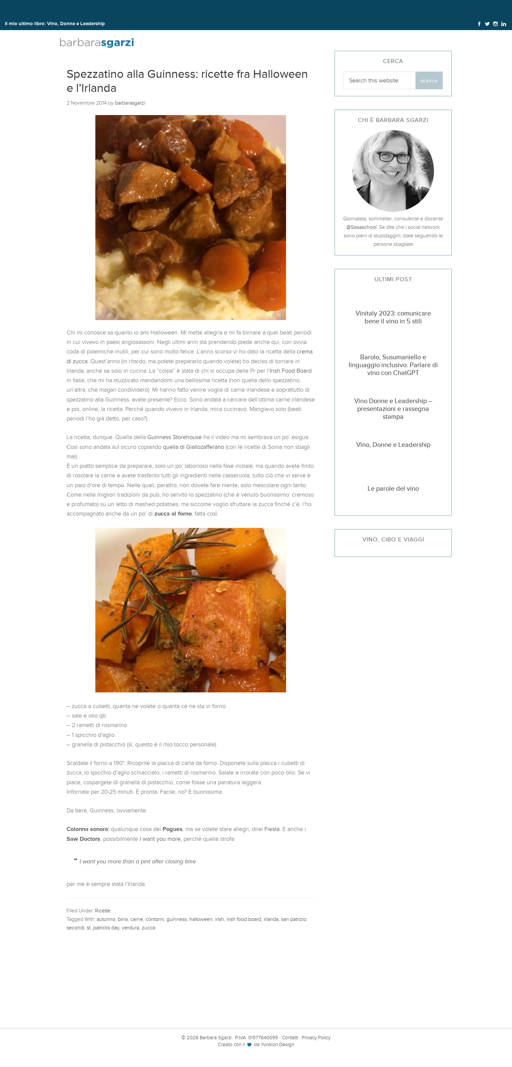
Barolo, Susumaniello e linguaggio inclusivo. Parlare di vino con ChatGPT (393, 364)
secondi (75, 927)
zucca (148, 927)
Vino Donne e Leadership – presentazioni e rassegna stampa (393, 408)
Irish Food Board (291, 370)
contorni (155, 919)
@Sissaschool (361, 227)
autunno (106, 919)
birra (123, 919)
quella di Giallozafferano (193, 447)
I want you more (159, 839)
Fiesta (272, 829)
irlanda (271, 919)
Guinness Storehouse (174, 437)
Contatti (290, 1037)
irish (219, 919)
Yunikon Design (277, 1044)
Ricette (102, 910)
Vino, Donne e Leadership (76, 23)
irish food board (244, 919)
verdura (130, 927)
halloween (201, 919)
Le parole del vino (393, 488)
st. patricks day (103, 927)
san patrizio (293, 919)
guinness (177, 919)
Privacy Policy (316, 1037)
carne (136, 919)
